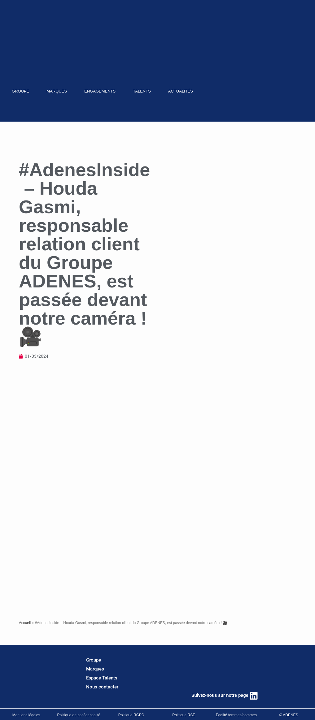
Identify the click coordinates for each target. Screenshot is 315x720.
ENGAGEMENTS (100, 91)
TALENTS (142, 91)
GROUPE (20, 91)
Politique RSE (183, 715)
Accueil (25, 623)
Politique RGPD (131, 715)
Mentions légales (26, 715)
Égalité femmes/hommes (236, 715)
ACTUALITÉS (180, 91)
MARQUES (56, 91)
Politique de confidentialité (78, 715)
